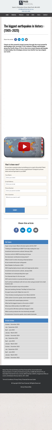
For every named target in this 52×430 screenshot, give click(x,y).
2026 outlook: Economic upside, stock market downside (20, 297)
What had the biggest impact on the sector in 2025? (19, 303)
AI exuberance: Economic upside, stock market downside (21, 314)
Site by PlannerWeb (26, 387)
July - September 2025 (11, 327)
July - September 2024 (11, 338)
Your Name (26, 176)
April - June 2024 (10, 341)
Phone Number (26, 189)
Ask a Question (26, 200)
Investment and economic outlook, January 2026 (18, 271)
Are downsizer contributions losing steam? (17, 257)
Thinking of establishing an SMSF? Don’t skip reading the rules (22, 248)
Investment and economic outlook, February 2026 (18, 251)
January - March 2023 (11, 355)
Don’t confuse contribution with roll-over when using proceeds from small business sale (25, 283)
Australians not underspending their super (16, 273)
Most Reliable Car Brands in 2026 (14, 265)
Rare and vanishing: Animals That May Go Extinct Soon (20, 289)
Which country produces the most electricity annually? (20, 311)
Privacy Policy (18, 379)
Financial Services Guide (29, 379)
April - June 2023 (10, 352)
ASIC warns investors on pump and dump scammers (19, 279)
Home (7, 15)
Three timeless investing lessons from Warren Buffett (20, 295)
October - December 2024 (12, 335)
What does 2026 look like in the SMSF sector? (17, 306)
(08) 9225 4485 (26, 11)
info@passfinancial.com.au (26, 9)
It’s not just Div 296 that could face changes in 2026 (19, 308)
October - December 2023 (12, 346)
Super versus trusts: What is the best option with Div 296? (21, 246)
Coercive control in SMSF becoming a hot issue (18, 254)
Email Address (26, 183)
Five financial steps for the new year (15, 276)
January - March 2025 (11, 332)
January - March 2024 (11, 343)
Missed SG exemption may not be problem (17, 286)
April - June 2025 (10, 330)
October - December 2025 (12, 324)
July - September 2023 (11, 349)
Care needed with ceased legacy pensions (16, 300)
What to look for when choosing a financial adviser (19, 259)
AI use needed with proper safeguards (15, 262)
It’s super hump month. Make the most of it (17, 292)
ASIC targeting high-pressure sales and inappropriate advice (21, 268)
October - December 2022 (12, 357)
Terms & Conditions (8, 379)
